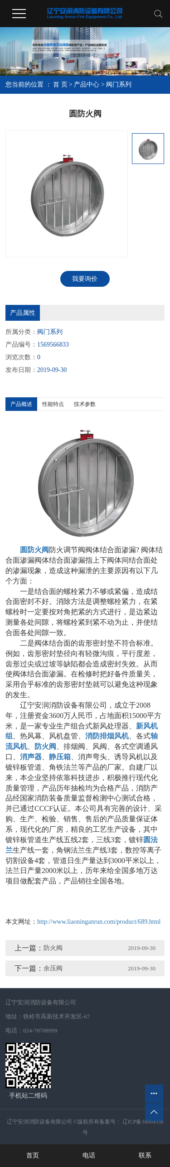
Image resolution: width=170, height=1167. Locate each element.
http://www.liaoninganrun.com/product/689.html (98, 921)
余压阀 (53, 968)
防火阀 (53, 948)
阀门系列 (118, 84)
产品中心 (86, 84)
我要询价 (84, 278)
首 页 (60, 84)
